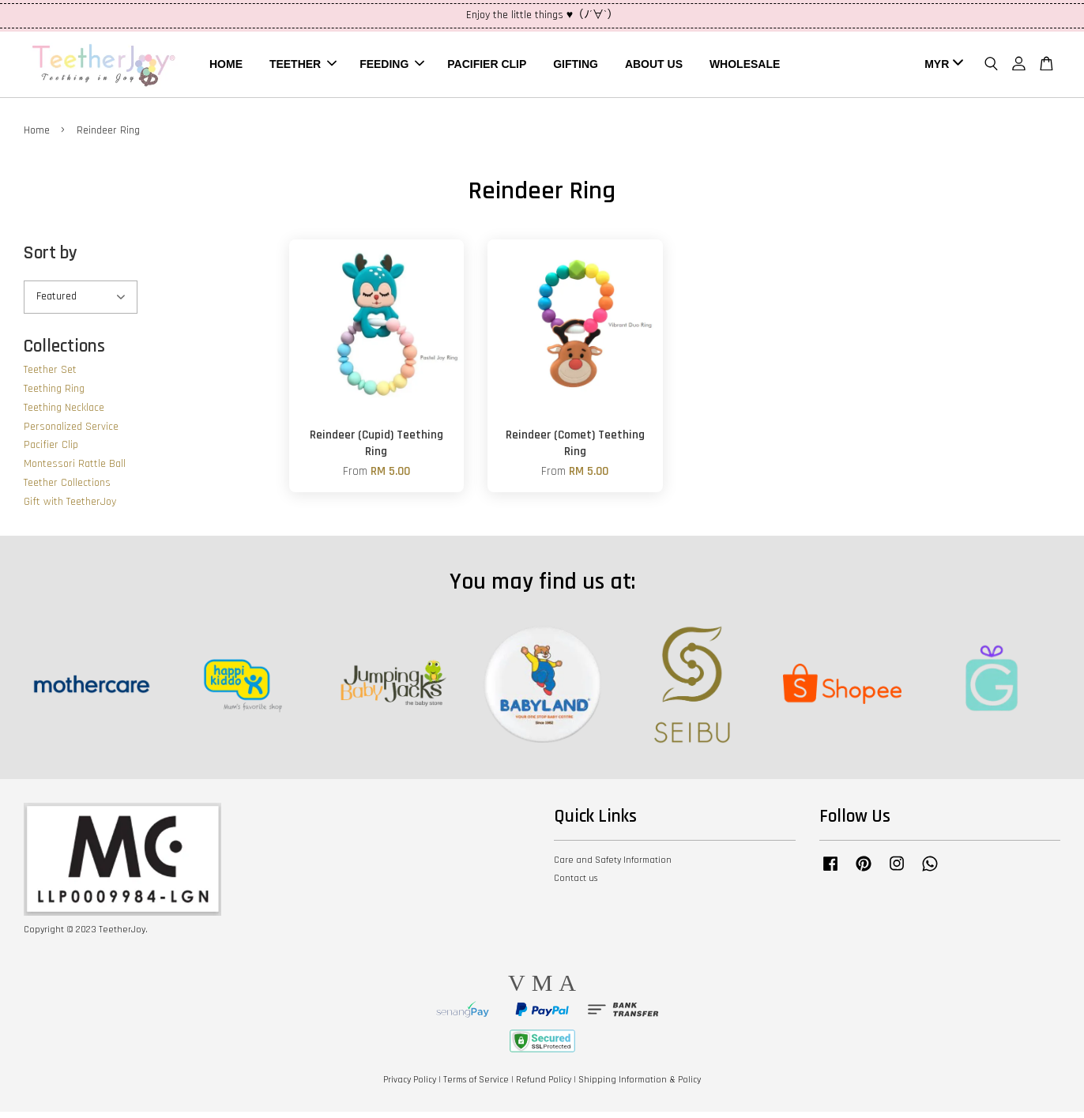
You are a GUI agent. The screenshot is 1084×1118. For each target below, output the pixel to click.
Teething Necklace (64, 413)
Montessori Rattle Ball (75, 470)
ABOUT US (654, 66)
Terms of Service (476, 1085)
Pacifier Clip (51, 451)
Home (37, 136)
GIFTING (575, 66)
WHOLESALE (744, 66)
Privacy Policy (409, 1085)
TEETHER (303, 66)
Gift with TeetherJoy (70, 507)
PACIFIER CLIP (486, 66)
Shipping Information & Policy (639, 1085)
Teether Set (50, 376)
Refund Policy (543, 1085)
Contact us (575, 884)
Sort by (50, 258)
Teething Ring (54, 395)
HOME (226, 66)
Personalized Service (71, 432)
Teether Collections (67, 489)
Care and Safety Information (613, 865)
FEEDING (391, 66)
